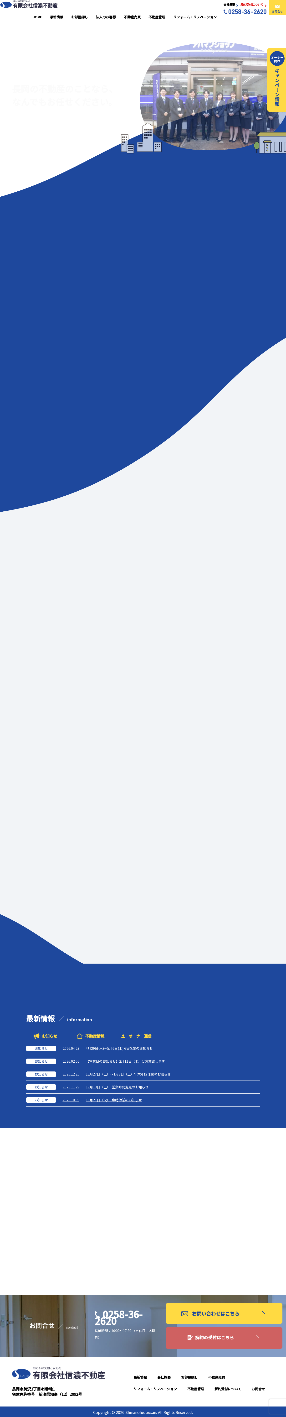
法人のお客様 (121, 8)
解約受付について (227, 1387)
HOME (66, 8)
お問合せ (258, 1387)
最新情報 (80, 8)
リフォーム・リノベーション (197, 8)
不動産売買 (143, 8)
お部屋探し (99, 8)
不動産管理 (163, 8)
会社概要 (164, 1376)
